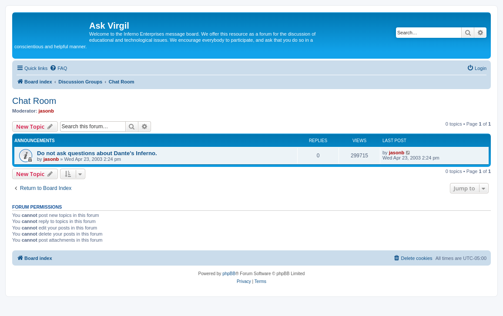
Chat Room (34, 101)
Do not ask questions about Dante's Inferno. (97, 153)
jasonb (46, 110)
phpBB (228, 273)
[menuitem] (58, 68)
